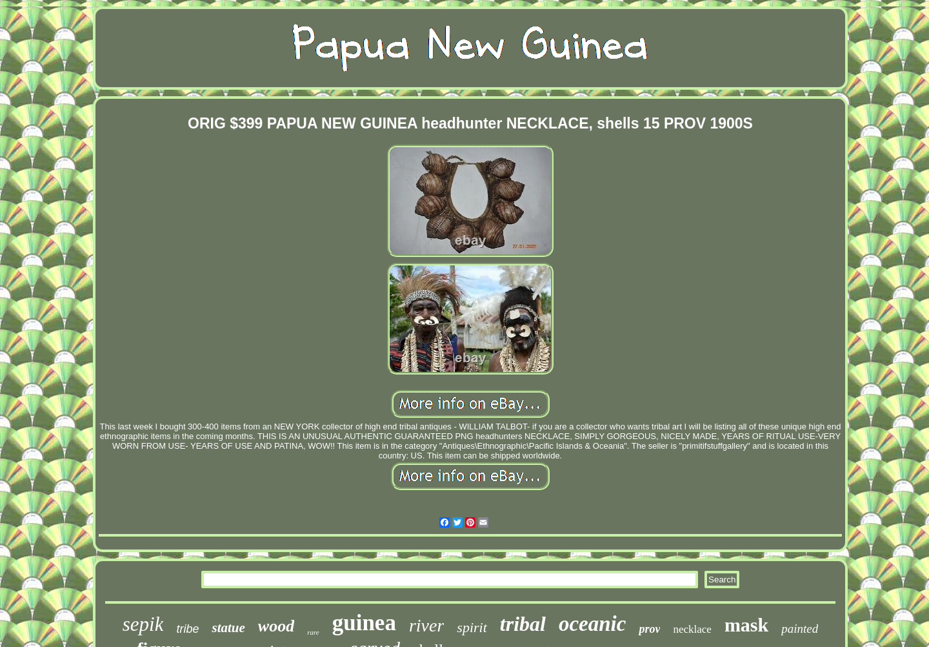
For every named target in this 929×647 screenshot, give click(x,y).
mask (746, 624)
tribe (187, 628)
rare (313, 632)
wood (276, 626)
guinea (364, 622)
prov (649, 628)
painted (799, 628)
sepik (143, 624)
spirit (471, 627)
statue (228, 627)
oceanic (592, 623)
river (426, 625)
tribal (523, 623)
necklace (692, 629)
